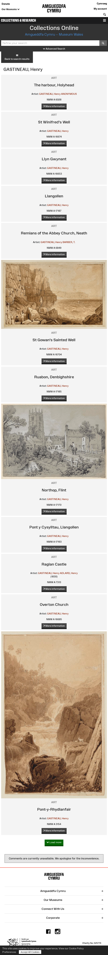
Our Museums (11, 9)
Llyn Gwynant (54, 159)
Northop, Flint (54, 490)
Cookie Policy (76, 948)
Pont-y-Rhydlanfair (54, 809)
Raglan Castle (54, 564)
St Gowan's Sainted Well (54, 340)
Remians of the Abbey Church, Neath (54, 233)
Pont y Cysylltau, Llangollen (54, 527)
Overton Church (54, 604)
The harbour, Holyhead (54, 85)
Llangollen (54, 196)
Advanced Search (54, 48)
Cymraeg (102, 3)
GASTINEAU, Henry (50, 93)
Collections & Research (18, 20)
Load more (54, 842)
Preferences (9, 952)
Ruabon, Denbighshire (54, 377)
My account (100, 8)
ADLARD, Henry (69, 573)
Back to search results (17, 57)
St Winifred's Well (54, 122)
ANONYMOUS (69, 93)
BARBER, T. (69, 242)
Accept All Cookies (30, 952)
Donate (6, 3)
